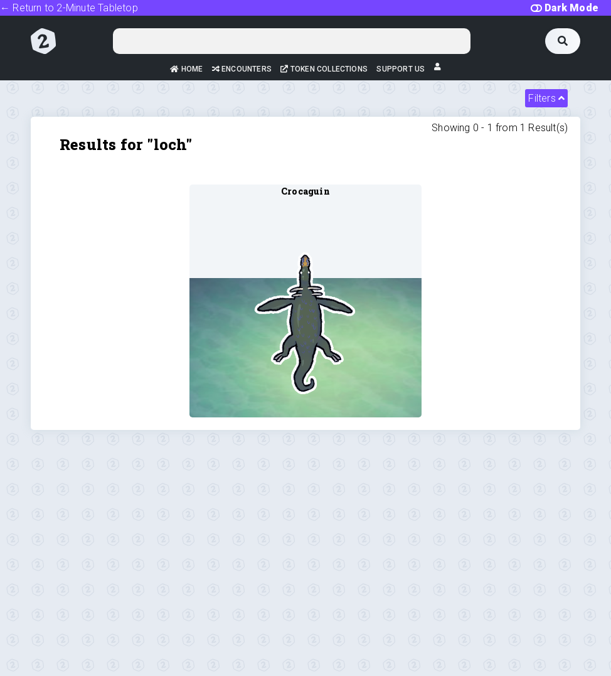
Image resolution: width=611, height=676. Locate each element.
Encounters (242, 69)
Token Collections (324, 69)
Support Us (400, 69)
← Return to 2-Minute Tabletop (69, 8)
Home (186, 69)
